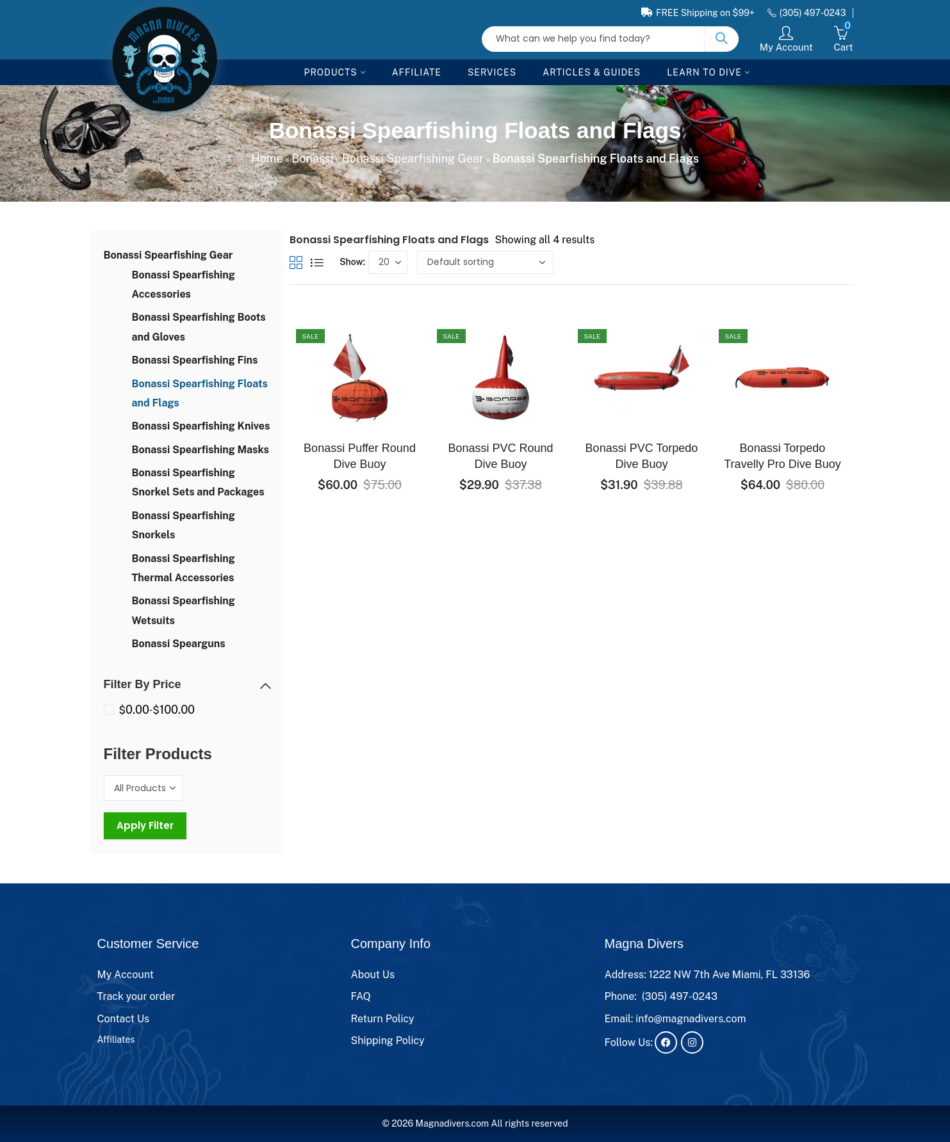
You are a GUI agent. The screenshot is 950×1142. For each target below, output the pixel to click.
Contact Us (123, 1019)
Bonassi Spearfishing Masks (200, 450)
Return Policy (382, 1019)
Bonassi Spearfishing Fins (195, 360)
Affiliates (116, 1039)
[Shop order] (485, 262)
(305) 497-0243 (680, 996)
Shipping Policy (388, 1040)
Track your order (136, 996)
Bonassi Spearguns (178, 644)
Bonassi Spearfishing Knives (201, 426)
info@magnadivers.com (690, 1019)
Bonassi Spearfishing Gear (413, 158)
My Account (125, 975)
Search (721, 39)
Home (267, 158)
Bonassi (312, 158)
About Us (373, 975)
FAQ (361, 996)
